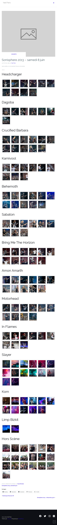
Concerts (13, 54)
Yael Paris (13, 63)
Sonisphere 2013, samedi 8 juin (9, 485)
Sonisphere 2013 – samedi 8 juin (23, 60)
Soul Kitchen (20, 483)
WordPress (21, 518)
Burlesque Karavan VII (8, 495)
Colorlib (9, 518)
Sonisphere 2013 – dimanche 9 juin (45, 497)
